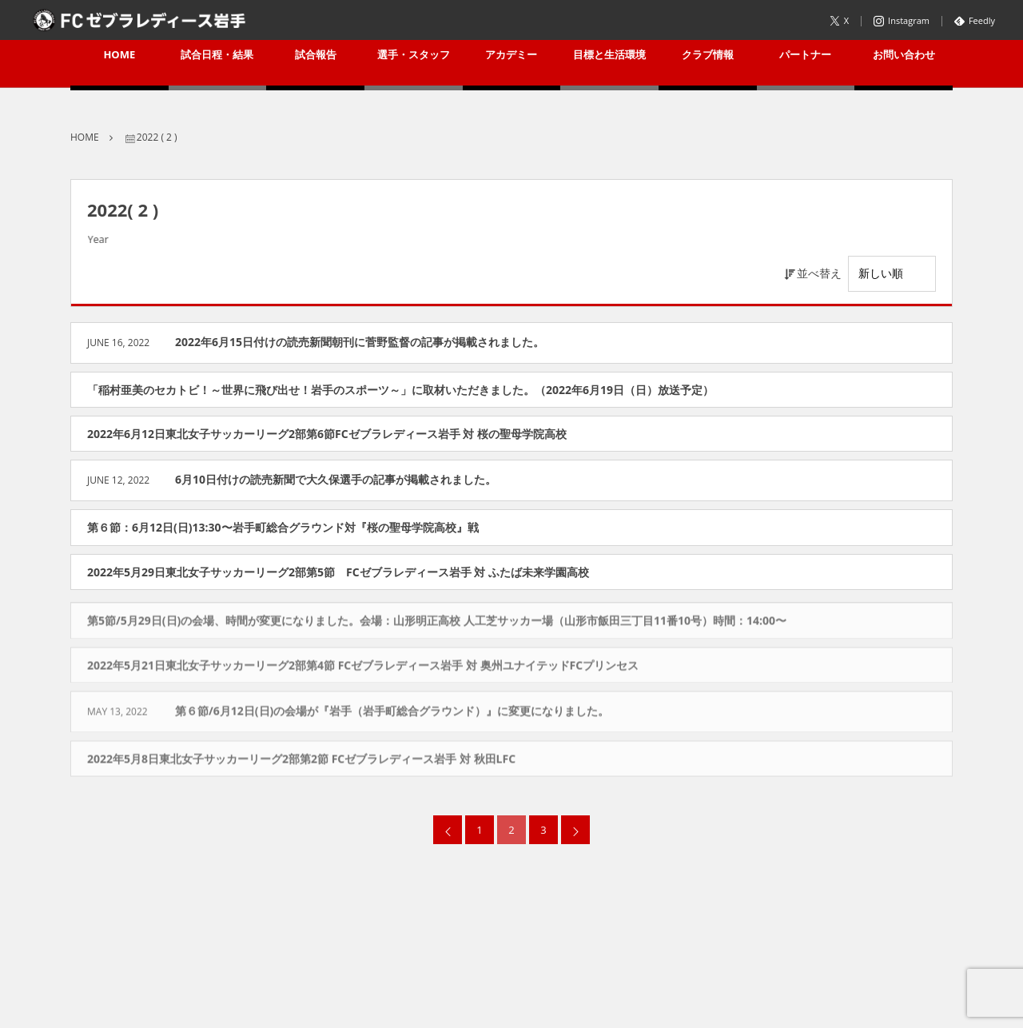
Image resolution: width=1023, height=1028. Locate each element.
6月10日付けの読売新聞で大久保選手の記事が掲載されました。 (335, 479)
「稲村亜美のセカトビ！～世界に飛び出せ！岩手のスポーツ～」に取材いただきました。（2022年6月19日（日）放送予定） (400, 389)
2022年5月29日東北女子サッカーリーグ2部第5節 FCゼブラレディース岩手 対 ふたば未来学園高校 (338, 572)
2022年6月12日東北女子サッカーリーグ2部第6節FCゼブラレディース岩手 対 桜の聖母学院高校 (327, 433)
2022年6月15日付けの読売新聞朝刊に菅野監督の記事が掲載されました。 (359, 341)
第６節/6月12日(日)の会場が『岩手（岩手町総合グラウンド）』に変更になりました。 (392, 714)
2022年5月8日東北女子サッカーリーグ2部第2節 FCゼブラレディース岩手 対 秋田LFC (301, 762)
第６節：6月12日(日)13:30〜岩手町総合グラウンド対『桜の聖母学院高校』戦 (283, 527)
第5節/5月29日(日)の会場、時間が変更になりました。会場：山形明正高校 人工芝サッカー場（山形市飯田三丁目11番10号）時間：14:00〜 (436, 624)
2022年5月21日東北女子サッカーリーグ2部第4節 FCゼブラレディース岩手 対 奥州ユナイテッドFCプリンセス (363, 667)
